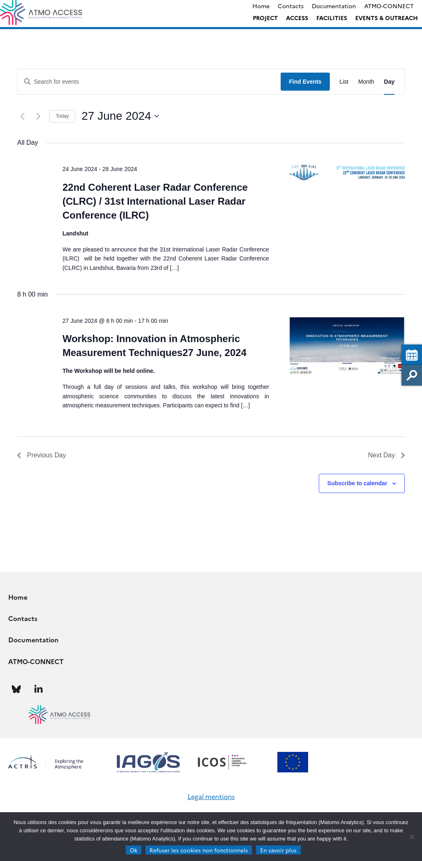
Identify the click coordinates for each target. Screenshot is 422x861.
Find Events (305, 81)
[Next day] (38, 116)
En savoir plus (278, 850)
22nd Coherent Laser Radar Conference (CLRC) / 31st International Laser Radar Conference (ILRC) (154, 201)
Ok (133, 850)
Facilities (331, 18)
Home (261, 6)
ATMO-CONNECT (389, 6)
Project (265, 18)
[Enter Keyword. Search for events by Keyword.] (149, 82)
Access (297, 18)
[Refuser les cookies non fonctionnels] (412, 837)
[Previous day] (22, 116)
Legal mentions (211, 796)
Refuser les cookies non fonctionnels (199, 850)
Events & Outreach (386, 18)
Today (62, 116)
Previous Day (41, 455)
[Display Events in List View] (344, 82)
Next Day (386, 455)
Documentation (334, 6)
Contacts (291, 6)
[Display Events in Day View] (389, 82)
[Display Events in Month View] (366, 82)
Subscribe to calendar (357, 483)
